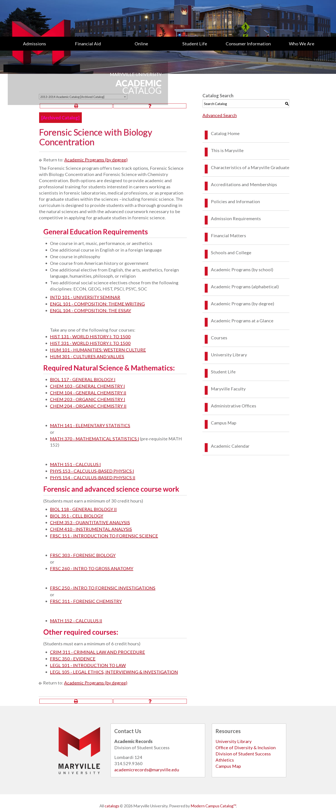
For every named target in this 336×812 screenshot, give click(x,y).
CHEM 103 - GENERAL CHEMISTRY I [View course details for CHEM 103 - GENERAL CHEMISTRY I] (87, 386)
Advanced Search (219, 115)
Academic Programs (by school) (242, 269)
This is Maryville (227, 150)
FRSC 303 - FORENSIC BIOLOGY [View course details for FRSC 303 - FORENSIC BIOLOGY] (83, 555)
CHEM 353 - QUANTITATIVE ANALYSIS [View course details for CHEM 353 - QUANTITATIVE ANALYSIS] (90, 522)
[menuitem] (34, 43)
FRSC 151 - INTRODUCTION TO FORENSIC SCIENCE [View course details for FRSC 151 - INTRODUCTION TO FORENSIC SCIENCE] (104, 535)
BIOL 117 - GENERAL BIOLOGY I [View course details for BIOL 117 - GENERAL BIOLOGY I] (82, 379)
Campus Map (223, 422)
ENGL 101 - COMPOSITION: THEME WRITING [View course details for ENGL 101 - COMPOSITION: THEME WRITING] (97, 303)
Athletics (225, 759)
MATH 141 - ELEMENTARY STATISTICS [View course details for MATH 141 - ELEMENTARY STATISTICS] (90, 425)
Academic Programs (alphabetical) (245, 286)
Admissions (34, 43)
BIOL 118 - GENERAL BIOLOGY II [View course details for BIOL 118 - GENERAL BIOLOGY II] (83, 509)
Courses (219, 337)
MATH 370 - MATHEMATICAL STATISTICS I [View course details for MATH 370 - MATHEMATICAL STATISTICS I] (94, 438)
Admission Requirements (236, 218)
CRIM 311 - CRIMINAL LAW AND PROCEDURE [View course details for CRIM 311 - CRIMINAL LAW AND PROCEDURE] (97, 652)
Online (141, 43)
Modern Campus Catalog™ (213, 805)
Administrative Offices (233, 405)
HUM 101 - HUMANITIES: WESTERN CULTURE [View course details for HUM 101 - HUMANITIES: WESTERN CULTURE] (98, 349)
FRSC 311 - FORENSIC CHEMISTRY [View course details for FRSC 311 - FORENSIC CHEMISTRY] (86, 601)
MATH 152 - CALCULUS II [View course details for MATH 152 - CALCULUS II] (76, 620)
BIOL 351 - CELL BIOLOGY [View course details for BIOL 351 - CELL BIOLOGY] (76, 515)
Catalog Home (225, 133)
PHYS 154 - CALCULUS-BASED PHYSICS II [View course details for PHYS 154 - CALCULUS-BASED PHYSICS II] (92, 477)
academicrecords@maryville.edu (146, 769)
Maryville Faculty (228, 388)
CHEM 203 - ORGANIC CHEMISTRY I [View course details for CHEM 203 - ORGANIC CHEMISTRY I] (87, 399)
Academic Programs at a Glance (242, 320)
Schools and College (231, 252)
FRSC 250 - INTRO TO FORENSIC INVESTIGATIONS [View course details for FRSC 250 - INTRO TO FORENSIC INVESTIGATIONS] (102, 587)
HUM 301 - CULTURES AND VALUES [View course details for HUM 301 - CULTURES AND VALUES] (87, 356)
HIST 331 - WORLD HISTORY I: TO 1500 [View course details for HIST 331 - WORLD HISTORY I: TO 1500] (90, 343)
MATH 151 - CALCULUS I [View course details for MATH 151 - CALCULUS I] (75, 464)
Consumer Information (248, 43)
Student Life (194, 43)
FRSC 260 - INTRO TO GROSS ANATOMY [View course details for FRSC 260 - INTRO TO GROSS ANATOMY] (91, 568)
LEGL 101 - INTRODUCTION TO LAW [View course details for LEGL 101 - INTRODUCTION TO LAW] (88, 665)
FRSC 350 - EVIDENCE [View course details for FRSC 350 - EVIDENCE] (72, 658)
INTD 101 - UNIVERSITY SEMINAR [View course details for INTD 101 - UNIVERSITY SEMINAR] (85, 297)
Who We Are (301, 43)
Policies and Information (235, 201)
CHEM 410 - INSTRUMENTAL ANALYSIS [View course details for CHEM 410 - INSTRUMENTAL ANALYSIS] (91, 529)
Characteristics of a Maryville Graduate (250, 167)
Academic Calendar (230, 446)
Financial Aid (88, 43)
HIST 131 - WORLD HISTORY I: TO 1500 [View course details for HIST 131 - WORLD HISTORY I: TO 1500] (90, 336)
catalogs (112, 805)
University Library (229, 354)
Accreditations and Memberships (244, 184)
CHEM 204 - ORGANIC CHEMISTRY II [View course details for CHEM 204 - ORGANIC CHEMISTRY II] (88, 406)
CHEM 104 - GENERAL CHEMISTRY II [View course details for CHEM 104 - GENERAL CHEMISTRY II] (88, 392)
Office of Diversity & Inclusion (246, 747)
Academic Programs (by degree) (96, 159)
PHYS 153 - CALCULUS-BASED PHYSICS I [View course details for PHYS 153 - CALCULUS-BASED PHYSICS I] (92, 471)
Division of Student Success (243, 753)
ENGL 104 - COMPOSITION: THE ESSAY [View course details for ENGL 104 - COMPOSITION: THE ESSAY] (90, 310)
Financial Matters (228, 235)
